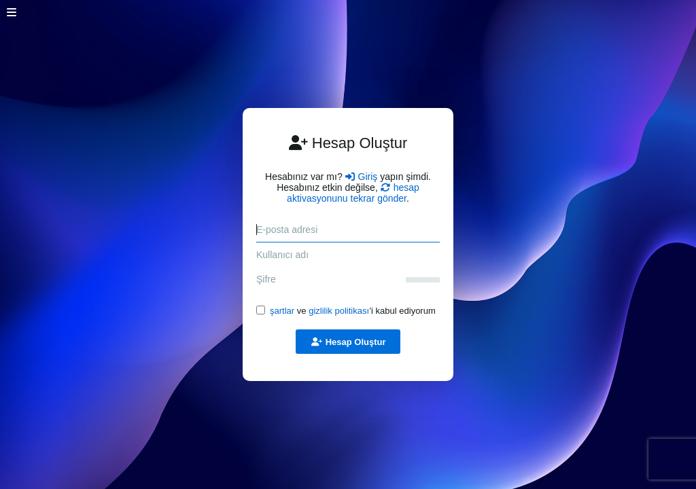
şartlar (282, 311)
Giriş (361, 176)
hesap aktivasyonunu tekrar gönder (353, 193)
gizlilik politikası (339, 311)
